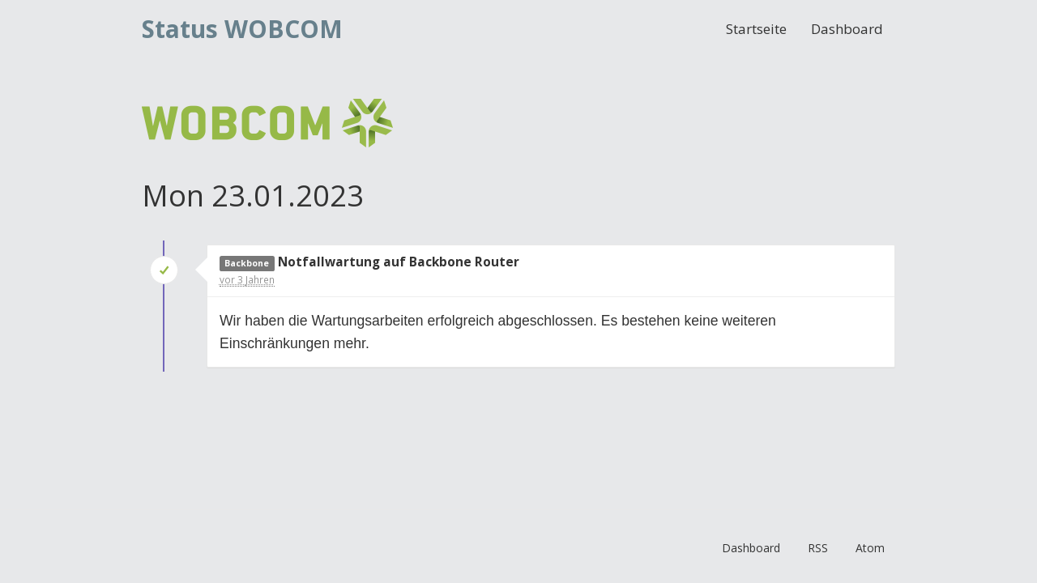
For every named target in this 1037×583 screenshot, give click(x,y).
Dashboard (847, 28)
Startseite (756, 28)
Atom (870, 547)
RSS (818, 547)
